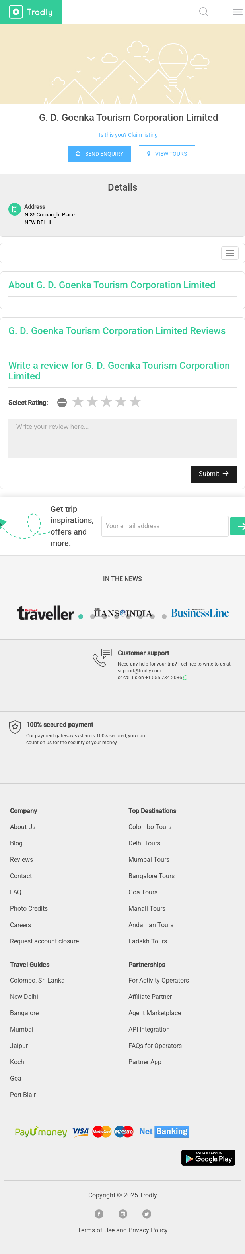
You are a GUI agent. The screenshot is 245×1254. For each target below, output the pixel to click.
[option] (122, 83)
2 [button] (93, 617)
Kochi (18, 1062)
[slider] (106, 402)
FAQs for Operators (155, 1046)
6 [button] (140, 617)
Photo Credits (29, 908)
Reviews (21, 859)
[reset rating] (62, 402)
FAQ (15, 892)
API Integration (149, 1029)
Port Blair (23, 1095)
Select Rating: (28, 403)
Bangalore (24, 1013)
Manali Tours (146, 908)
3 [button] (105, 617)
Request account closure (44, 941)
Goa (15, 1078)
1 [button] (81, 617)
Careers (20, 925)
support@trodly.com (139, 671)
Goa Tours (143, 892)
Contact (21, 876)
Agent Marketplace (154, 1013)
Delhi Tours (144, 843)
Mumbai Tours (148, 859)
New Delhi (24, 996)
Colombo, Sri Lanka (37, 980)
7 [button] (152, 617)
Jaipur (19, 1046)
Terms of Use (96, 1230)
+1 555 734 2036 (166, 677)
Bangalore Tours (151, 876)
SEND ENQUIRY (99, 154)
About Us (22, 827)
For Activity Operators (158, 980)
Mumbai (21, 1029)
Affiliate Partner (150, 996)
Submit (214, 474)
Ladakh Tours (147, 941)
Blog (16, 843)
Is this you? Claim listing (128, 135)
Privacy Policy (148, 1230)
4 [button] (117, 617)
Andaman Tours (150, 925)
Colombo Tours (149, 827)
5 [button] (128, 617)
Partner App (144, 1062)
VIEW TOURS (167, 154)
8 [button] (164, 617)
